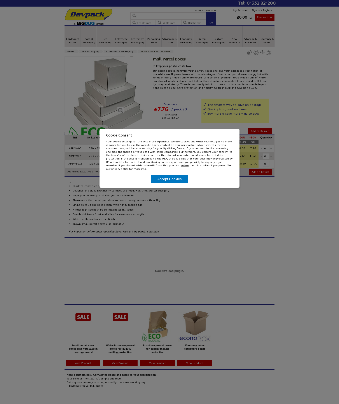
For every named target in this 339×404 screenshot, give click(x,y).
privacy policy (120, 168)
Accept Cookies (169, 179)
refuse (185, 165)
